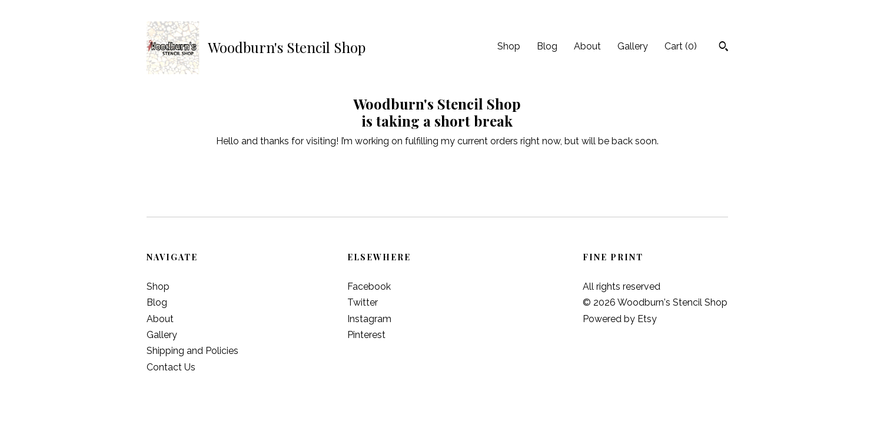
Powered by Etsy (620, 318)
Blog (547, 46)
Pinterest (366, 334)
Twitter (362, 302)
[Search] (723, 47)
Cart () (680, 46)
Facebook (369, 286)
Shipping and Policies (192, 350)
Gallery (632, 46)
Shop (508, 46)
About (587, 46)
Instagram (369, 318)
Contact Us (171, 367)
